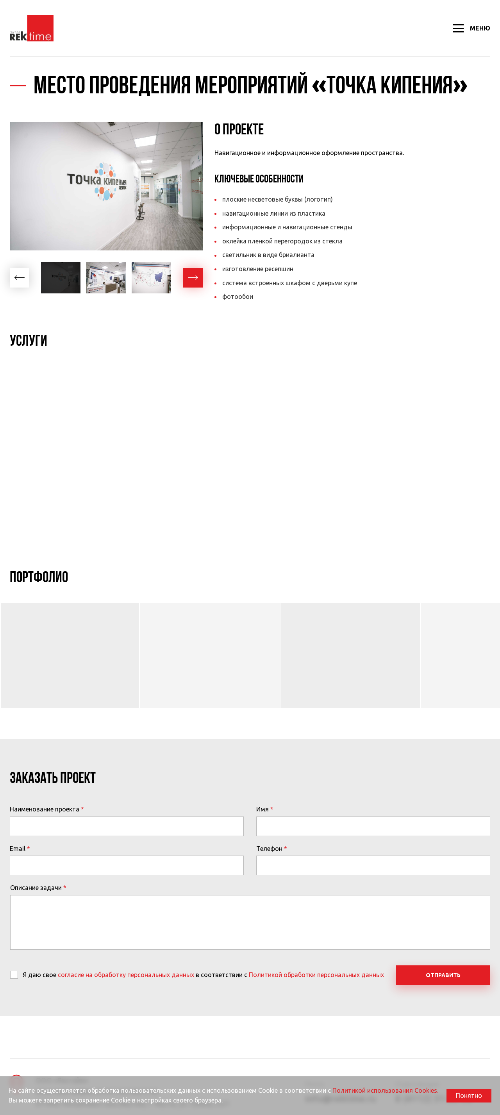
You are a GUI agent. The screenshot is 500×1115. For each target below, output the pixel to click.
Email (17, 848)
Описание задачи (36, 887)
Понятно (469, 1095)
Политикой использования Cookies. (385, 1090)
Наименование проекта (44, 809)
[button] (19, 278)
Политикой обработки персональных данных (316, 974)
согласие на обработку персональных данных (126, 974)
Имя (262, 809)
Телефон (269, 848)
